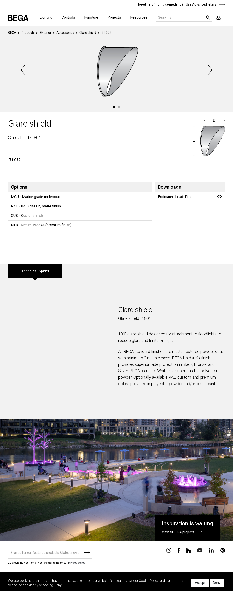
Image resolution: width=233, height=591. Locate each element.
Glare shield (87, 32)
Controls (68, 17)
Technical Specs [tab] (35, 271)
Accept (200, 583)
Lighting (45, 17)
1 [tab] (114, 107)
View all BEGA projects (178, 532)
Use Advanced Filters (205, 4)
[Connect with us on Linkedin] (211, 550)
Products (28, 32)
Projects (114, 17)
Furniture (91, 17)
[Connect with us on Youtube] (199, 550)
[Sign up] (50, 553)
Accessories (65, 32)
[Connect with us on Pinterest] (222, 550)
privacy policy (76, 562)
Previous (23, 70)
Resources (139, 17)
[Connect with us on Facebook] (179, 550)
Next (209, 70)
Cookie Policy (149, 580)
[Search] (184, 18)
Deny (216, 583)
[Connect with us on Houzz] (188, 550)
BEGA (12, 32)
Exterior (45, 32)
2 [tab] (119, 107)
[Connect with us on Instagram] (168, 550)
